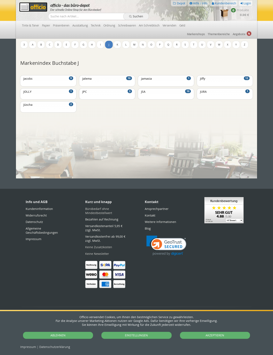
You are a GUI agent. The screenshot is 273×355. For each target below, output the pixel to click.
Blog (148, 228)
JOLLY (48, 91)
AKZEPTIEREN (215, 335)
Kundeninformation (39, 209)
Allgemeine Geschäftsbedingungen (42, 230)
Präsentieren (61, 25)
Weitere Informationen (160, 222)
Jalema (107, 78)
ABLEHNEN (58, 335)
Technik (96, 25)
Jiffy (225, 78)
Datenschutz (54, 347)
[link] (166, 245)
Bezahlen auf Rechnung (101, 219)
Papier (46, 25)
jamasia (166, 78)
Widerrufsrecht (36, 215)
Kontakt (150, 215)
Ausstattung (80, 25)
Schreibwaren (127, 25)
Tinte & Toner (30, 25)
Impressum (28, 347)
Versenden (169, 25)
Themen (219, 34)
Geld (182, 25)
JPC (107, 91)
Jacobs (48, 78)
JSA (166, 91)
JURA (225, 91)
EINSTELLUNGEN (136, 335)
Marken (196, 34)
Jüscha (48, 104)
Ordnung (109, 25)
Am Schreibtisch (149, 25)
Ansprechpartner (157, 209)
